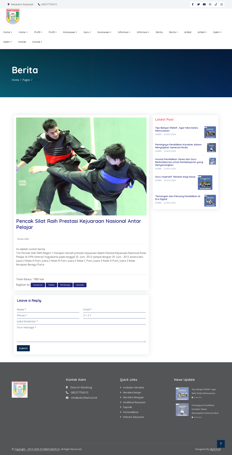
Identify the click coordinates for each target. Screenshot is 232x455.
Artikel (187, 32)
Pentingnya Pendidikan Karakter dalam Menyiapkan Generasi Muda (178, 146)
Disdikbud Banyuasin (134, 402)
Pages (26, 80)
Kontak (22, 41)
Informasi (123, 32)
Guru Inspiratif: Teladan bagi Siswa (175, 176)
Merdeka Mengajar (133, 397)
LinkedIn (80, 284)
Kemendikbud (130, 412)
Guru (86, 32)
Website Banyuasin (133, 416)
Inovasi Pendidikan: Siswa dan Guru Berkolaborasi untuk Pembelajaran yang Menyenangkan (179, 162)
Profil (37, 32)
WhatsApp (65, 284)
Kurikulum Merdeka (133, 387)
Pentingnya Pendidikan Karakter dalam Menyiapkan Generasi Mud (205, 409)
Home (6, 32)
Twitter (51, 284)
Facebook (38, 284)
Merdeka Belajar (132, 392)
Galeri (216, 32)
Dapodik (127, 407)
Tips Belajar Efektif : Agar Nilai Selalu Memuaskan (176, 129)
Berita (159, 32)
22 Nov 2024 (170, 134)
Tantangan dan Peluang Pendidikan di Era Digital (177, 198)
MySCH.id (215, 449)
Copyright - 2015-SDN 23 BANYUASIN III (37, 449)
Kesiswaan (69, 32)
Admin (158, 134)
